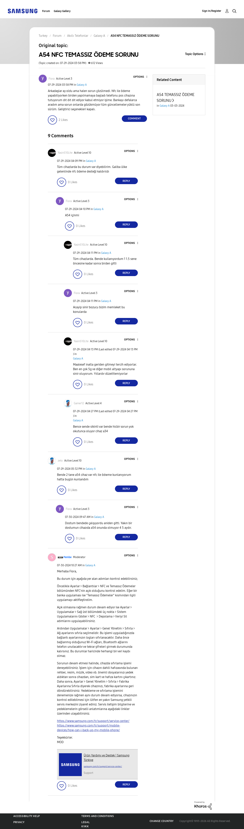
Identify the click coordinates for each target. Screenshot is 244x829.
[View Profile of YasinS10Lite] (65, 152)
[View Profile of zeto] (60, 460)
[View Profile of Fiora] (52, 78)
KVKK (85, 826)
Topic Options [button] (194, 54)
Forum (46, 11)
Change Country (162, 821)
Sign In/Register (211, 11)
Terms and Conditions (97, 816)
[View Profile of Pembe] (67, 557)
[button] (140, 77)
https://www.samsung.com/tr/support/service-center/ (93, 721)
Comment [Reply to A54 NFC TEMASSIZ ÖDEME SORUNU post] (134, 118)
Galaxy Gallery (62, 11)
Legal (85, 822)
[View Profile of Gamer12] (79, 403)
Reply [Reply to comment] (126, 181)
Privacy (18, 822)
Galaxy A (82, 84)
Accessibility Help (26, 816)
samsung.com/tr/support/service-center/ (103, 766)
